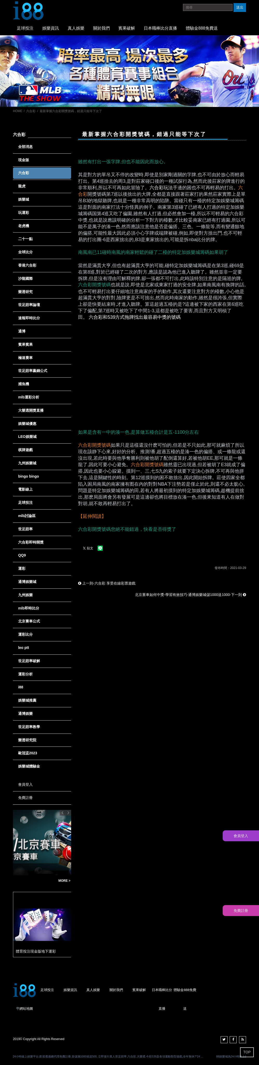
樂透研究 (25, 292)
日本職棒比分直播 (160, 28)
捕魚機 (23, 384)
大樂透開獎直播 (31, 410)
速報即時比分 (29, 318)
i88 (20, 687)
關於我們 (101, 28)
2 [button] (129, 99)
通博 (21, 331)
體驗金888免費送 (202, 28)
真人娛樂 (76, 28)
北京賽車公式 (29, 621)
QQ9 (22, 555)
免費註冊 (25, 798)
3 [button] (137, 99)
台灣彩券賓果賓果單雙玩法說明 (34, 881)
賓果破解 (126, 28)
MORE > (64, 881)
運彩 (21, 568)
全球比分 (25, 252)
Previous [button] (62, 813)
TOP (247, 1052)
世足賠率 (25, 529)
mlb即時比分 (28, 608)
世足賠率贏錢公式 (32, 371)
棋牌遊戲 (25, 450)
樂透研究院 (27, 740)
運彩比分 (25, 634)
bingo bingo (28, 476)
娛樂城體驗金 (29, 766)
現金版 (23, 160)
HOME (17, 111)
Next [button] (68, 813)
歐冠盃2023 (27, 753)
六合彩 (31, 111)
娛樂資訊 (50, 28)
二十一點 (25, 239)
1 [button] (121, 99)
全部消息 (25, 147)
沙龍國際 (25, 278)
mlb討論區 (27, 516)
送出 (239, 7)
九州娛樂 (25, 595)
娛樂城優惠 (27, 424)
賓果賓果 (25, 344)
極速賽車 (25, 358)
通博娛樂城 (27, 582)
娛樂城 (23, 199)
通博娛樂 (25, 713)
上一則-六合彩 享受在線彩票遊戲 (106, 583)
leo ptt (23, 648)
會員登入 (25, 784)
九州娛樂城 (27, 463)
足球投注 (25, 28)
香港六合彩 (27, 265)
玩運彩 (23, 213)
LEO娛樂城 (27, 437)
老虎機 (23, 226)
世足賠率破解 (29, 661)
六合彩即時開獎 (31, 542)
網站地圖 (26, 1008)
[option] (129, 71)
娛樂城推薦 (27, 700)
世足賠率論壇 (29, 305)
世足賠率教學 (29, 727)
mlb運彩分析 (28, 397)
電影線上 (25, 489)
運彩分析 (25, 674)
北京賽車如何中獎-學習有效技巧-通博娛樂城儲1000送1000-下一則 (190, 595)
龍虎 (21, 186)
